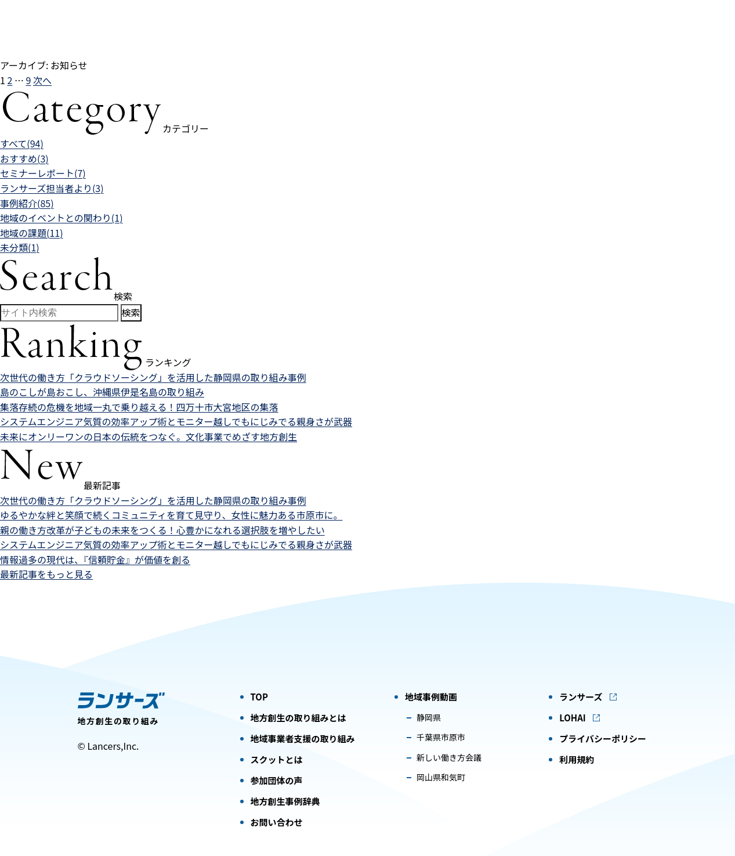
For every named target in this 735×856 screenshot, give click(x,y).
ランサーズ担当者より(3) (52, 188)
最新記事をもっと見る (46, 574)
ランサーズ (580, 697)
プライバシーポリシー (602, 738)
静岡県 (429, 717)
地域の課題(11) (31, 233)
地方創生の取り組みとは (298, 717)
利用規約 (576, 759)
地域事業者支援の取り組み (303, 738)
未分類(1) (19, 247)
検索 (131, 312)
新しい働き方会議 (449, 757)
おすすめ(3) (24, 158)
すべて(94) (22, 143)
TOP (259, 697)
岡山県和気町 (441, 777)
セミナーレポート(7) (43, 173)
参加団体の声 (277, 780)
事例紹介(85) (27, 203)
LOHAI (572, 717)
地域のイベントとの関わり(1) (61, 218)
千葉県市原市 (441, 737)
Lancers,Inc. (113, 746)
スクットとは (277, 759)
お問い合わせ (277, 822)
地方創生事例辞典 (285, 801)
